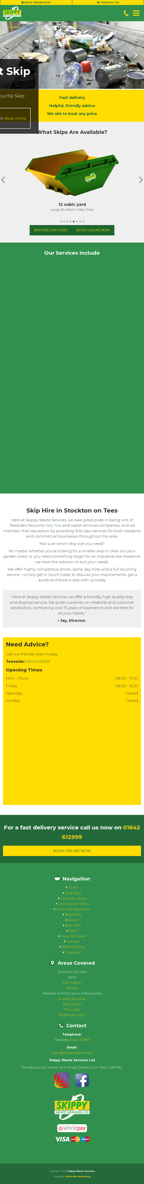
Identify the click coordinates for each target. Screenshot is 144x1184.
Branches (73, 925)
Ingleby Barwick (72, 999)
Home (73, 887)
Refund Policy (73, 947)
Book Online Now (36, 2)
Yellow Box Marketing (78, 1176)
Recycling (73, 914)
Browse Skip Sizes (51, 230)
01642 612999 (38, 661)
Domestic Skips (73, 898)
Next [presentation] (141, 179)
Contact (73, 941)
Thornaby (72, 1010)
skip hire (53, 525)
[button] (136, 13)
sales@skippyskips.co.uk (72, 1053)
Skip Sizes (73, 893)
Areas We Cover (73, 936)
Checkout (73, 952)
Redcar (72, 988)
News (73, 931)
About (73, 920)
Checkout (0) (108, 2)
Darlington (72, 983)
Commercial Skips (73, 904)
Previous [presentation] (3, 179)
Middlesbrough (72, 1015)
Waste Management (73, 909)
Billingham (72, 1004)
